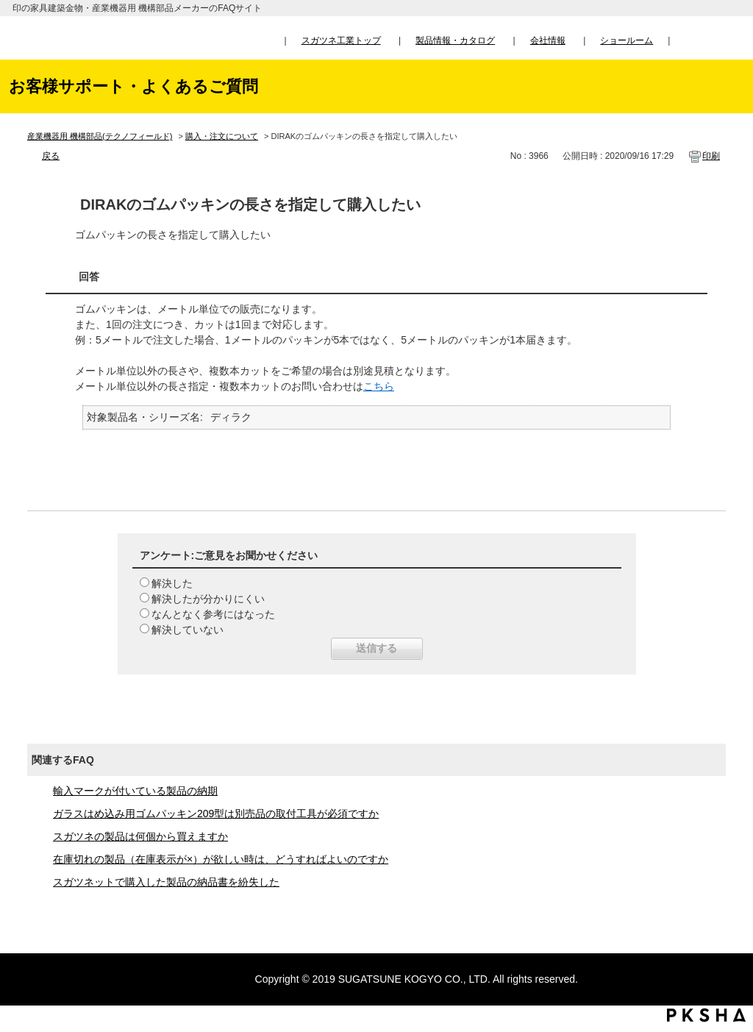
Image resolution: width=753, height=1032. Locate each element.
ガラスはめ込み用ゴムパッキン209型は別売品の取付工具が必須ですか (216, 813)
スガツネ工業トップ (341, 40)
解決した (172, 583)
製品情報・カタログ (455, 40)
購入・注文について (221, 136)
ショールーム (626, 40)
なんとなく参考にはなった (213, 614)
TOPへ (727, 883)
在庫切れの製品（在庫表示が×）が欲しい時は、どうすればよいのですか (220, 859)
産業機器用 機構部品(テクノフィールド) (99, 136)
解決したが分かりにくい (208, 599)
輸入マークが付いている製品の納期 (135, 791)
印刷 (711, 156)
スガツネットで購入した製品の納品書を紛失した (166, 882)
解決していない (187, 630)
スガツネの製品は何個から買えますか (140, 836)
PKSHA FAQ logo (706, 1015)
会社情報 (547, 40)
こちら (378, 386)
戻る (51, 156)
